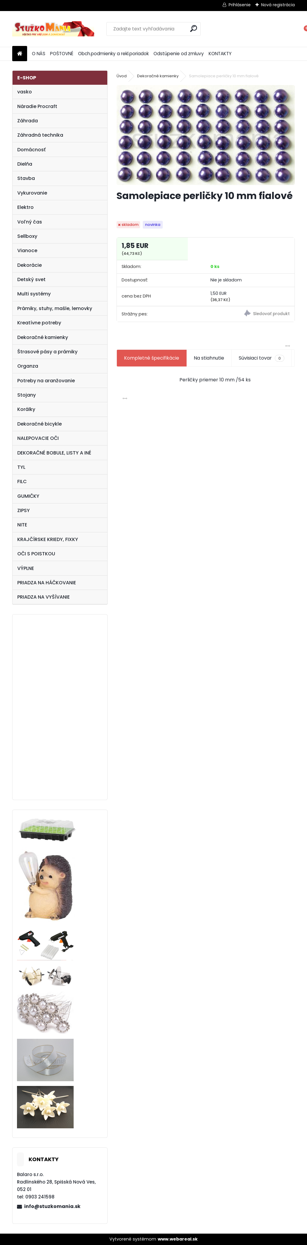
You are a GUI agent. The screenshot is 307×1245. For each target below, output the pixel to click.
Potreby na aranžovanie (46, 380)
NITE (22, 524)
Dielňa (24, 164)
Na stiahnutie (209, 358)
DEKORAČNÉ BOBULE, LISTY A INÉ (54, 452)
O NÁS (38, 53)
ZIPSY (23, 510)
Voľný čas (29, 221)
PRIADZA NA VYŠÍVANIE (43, 597)
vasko (24, 91)
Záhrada (27, 120)
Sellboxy (27, 236)
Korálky (26, 409)
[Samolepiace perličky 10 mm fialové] (206, 135)
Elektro (25, 207)
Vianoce (27, 250)
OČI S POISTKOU (36, 553)
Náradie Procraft (37, 106)
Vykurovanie (32, 192)
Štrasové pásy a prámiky (47, 351)
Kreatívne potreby (39, 322)
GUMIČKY (28, 496)
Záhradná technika (40, 135)
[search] (193, 28)
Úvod (122, 76)
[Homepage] (19, 54)
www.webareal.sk (178, 1239)
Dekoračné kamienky (42, 337)
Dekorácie (29, 265)
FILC (22, 481)
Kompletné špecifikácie (151, 358)
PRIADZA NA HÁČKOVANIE (46, 582)
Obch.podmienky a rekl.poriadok (113, 53)
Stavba (26, 178)
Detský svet (31, 279)
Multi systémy (34, 293)
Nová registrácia (278, 5)
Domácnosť (31, 149)
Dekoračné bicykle (39, 423)
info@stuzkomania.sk (52, 1206)
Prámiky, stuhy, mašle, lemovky (54, 308)
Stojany (26, 395)
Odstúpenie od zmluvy (179, 53)
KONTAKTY (220, 53)
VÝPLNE (25, 568)
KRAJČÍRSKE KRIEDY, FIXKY (47, 539)
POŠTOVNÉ (61, 53)
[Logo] (53, 29)
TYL (21, 467)
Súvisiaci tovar (261, 358)
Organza (27, 366)
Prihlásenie (240, 5)
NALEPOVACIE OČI (38, 438)
